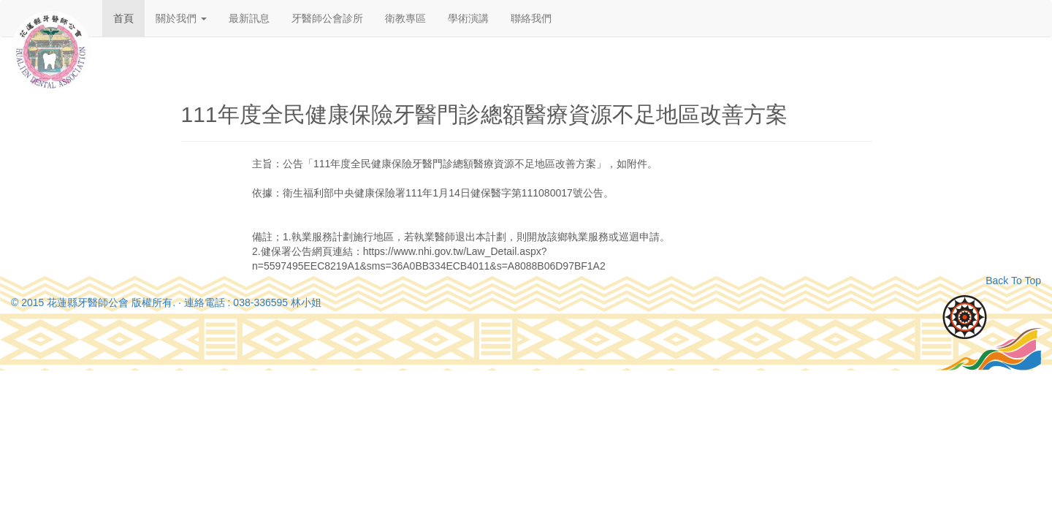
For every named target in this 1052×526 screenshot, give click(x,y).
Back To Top (1013, 280)
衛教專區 (405, 18)
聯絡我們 (531, 18)
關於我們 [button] (181, 18)
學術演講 (468, 18)
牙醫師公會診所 (327, 18)
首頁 (123, 18)
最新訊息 (249, 18)
